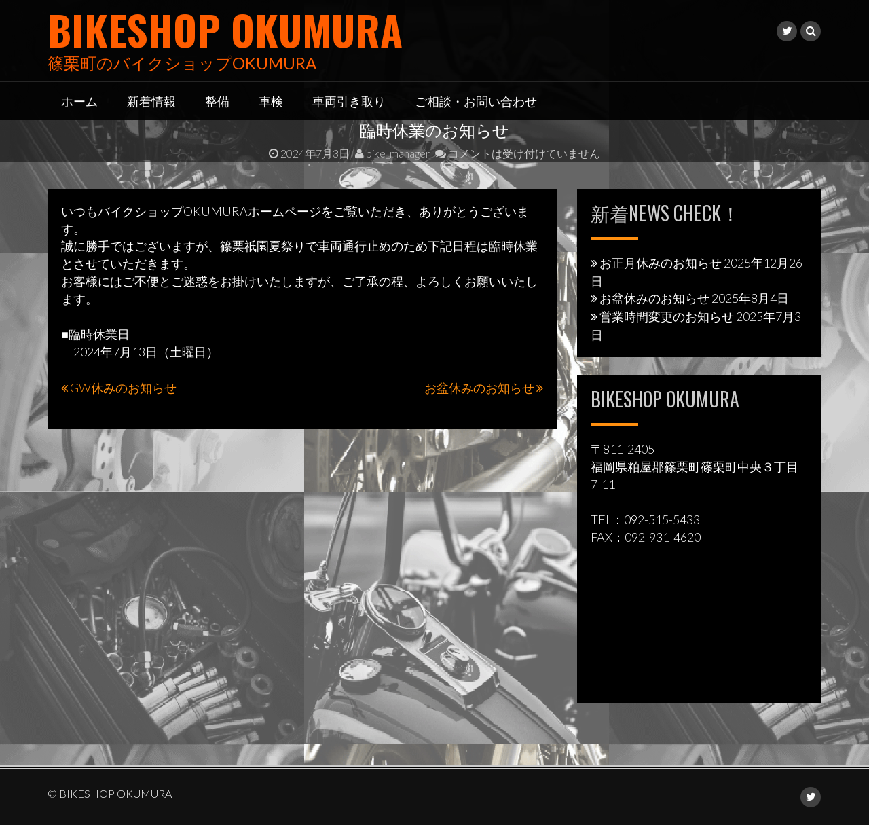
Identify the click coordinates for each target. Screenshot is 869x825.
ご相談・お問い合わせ (476, 100)
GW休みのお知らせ (123, 387)
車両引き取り (349, 100)
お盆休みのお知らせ (479, 387)
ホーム (79, 100)
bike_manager (392, 153)
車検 (271, 100)
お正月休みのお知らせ (660, 262)
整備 (217, 100)
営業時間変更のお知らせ (666, 316)
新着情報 (151, 100)
